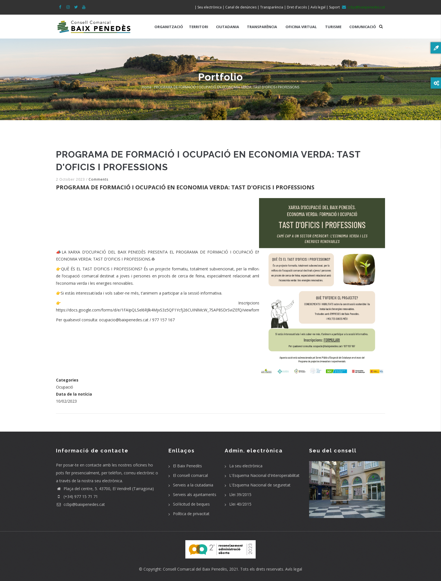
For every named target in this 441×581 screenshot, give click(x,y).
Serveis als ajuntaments (194, 494)
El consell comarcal (190, 475)
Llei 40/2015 (240, 504)
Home (147, 87)
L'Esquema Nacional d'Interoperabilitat (264, 475)
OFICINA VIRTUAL (301, 26)
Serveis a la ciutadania (193, 485)
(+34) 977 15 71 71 (77, 496)
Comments (98, 179)
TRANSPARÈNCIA (262, 26)
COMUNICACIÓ (362, 26)
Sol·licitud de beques (191, 504)
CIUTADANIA (227, 26)
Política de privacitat (191, 513)
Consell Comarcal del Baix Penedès (195, 569)
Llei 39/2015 (240, 494)
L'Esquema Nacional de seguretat (260, 485)
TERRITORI (198, 26)
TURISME (333, 26)
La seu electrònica (245, 465)
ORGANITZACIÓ (168, 26)
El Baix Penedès (187, 465)
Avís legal (293, 569)
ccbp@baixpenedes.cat (80, 504)
